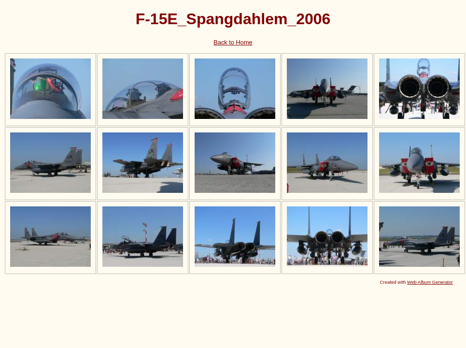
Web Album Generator (430, 282)
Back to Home (232, 42)
